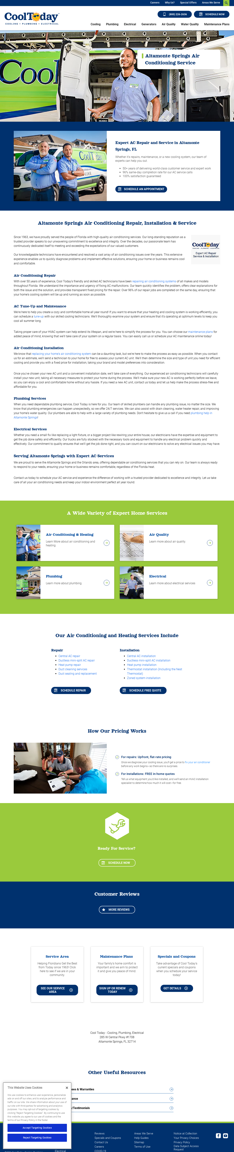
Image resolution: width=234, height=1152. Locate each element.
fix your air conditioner (197, 762)
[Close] (67, 1088)
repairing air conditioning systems (154, 281)
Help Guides (141, 1138)
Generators (148, 24)
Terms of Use (142, 1146)
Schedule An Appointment (141, 189)
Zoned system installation (144, 678)
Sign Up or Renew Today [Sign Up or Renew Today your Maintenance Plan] (115, 990)
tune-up (39, 316)
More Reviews (116, 909)
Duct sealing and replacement (77, 673)
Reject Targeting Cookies (37, 1137)
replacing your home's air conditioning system (61, 354)
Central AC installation (141, 656)
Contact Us (101, 1142)
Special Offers (188, 2)
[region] (37, 1115)
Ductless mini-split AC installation (148, 660)
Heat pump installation (141, 665)
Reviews (100, 1133)
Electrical (130, 24)
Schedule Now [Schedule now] (211, 14)
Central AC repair (69, 656)
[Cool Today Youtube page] (225, 1136)
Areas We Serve (211, 2)
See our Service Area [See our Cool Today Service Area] (57, 990)
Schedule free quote (142, 690)
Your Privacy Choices (186, 1138)
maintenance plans (200, 332)
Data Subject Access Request (186, 1147)
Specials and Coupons (108, 1138)
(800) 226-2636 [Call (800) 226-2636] (175, 14)
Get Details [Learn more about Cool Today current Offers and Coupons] (175, 988)
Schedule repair (70, 690)
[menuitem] (155, 3)
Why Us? (170, 2)
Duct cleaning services (72, 669)
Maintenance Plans (216, 24)
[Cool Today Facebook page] (218, 1136)
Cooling (96, 24)
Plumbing (112, 24)
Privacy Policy (182, 1142)
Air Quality (169, 24)
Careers (154, 2)
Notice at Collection (185, 1133)
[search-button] (226, 3)
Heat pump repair (69, 665)
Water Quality (190, 24)
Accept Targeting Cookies (37, 1127)
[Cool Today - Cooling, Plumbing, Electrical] (32, 18)
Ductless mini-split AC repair (76, 660)
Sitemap (139, 1142)
